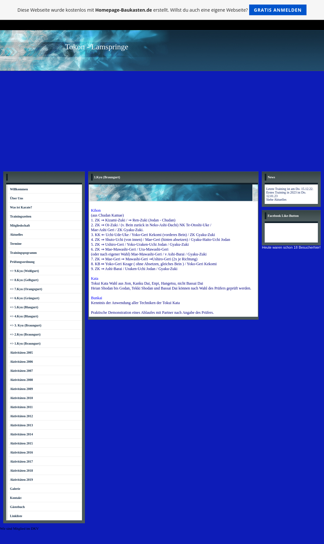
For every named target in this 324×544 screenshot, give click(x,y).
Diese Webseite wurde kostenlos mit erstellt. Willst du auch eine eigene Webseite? (162, 10)
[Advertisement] (162, 119)
